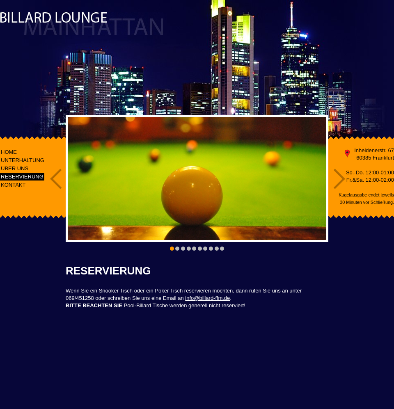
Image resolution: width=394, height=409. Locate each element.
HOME (9, 152)
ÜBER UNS (14, 168)
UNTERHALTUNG (22, 160)
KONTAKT (13, 185)
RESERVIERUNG (22, 177)
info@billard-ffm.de (207, 298)
